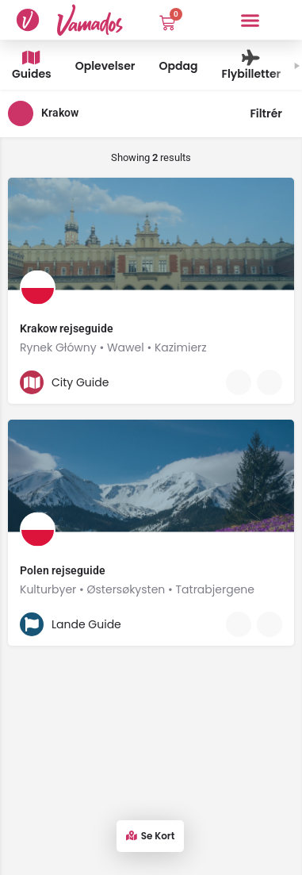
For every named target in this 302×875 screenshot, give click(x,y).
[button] (250, 20)
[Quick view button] (238, 382)
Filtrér (272, 114)
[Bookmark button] (269, 382)
